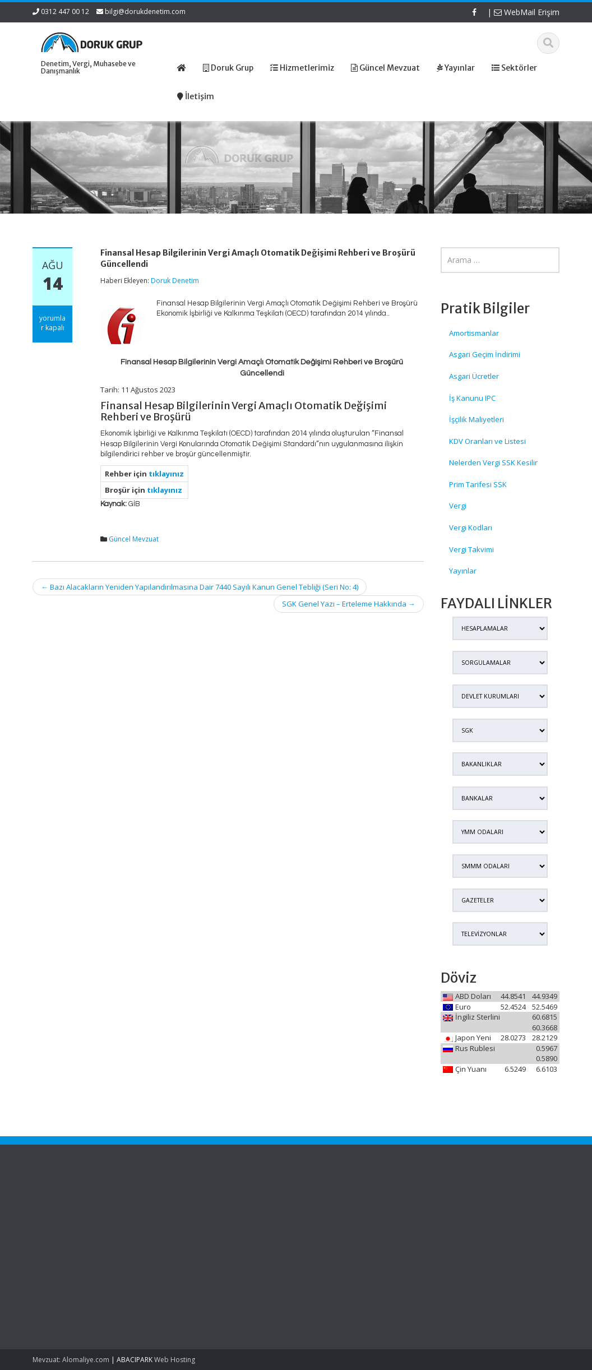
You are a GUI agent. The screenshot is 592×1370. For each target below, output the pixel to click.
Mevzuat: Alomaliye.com (71, 1359)
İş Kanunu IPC (472, 398)
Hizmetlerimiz (337, 1228)
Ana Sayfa (331, 1207)
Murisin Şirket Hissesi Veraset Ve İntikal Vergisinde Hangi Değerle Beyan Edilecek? (71, 1291)
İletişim (325, 1248)
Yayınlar (463, 571)
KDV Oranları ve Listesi (487, 441)
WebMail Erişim (526, 12)
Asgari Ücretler (474, 376)
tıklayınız (166, 474)
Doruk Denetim (175, 280)
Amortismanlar (474, 333)
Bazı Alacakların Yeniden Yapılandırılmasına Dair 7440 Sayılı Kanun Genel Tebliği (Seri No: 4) (199, 587)
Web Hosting (174, 1359)
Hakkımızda (334, 1217)
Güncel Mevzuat (134, 539)
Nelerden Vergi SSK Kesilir (493, 462)
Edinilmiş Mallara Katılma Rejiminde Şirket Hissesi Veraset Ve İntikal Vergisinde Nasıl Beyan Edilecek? (70, 1233)
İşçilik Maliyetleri (476, 419)
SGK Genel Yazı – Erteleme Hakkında (348, 604)
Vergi (457, 506)
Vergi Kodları (470, 527)
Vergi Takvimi (471, 549)
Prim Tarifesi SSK (478, 484)
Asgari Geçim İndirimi (484, 354)
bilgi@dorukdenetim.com (145, 11)
